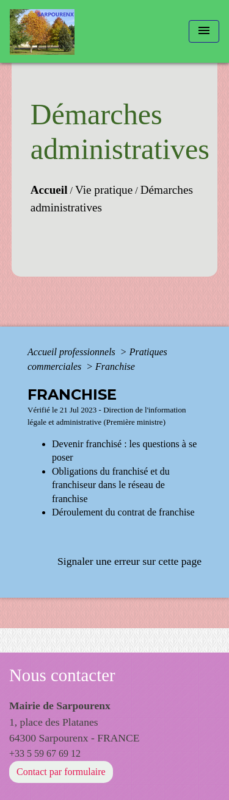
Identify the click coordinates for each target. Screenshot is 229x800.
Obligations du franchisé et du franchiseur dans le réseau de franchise (111, 485)
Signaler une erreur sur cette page (129, 561)
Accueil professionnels (72, 352)
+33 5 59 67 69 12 (45, 753)
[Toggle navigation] (204, 31)
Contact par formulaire (61, 771)
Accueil (49, 189)
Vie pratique (104, 189)
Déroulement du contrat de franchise (123, 512)
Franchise (115, 366)
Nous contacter (62, 675)
